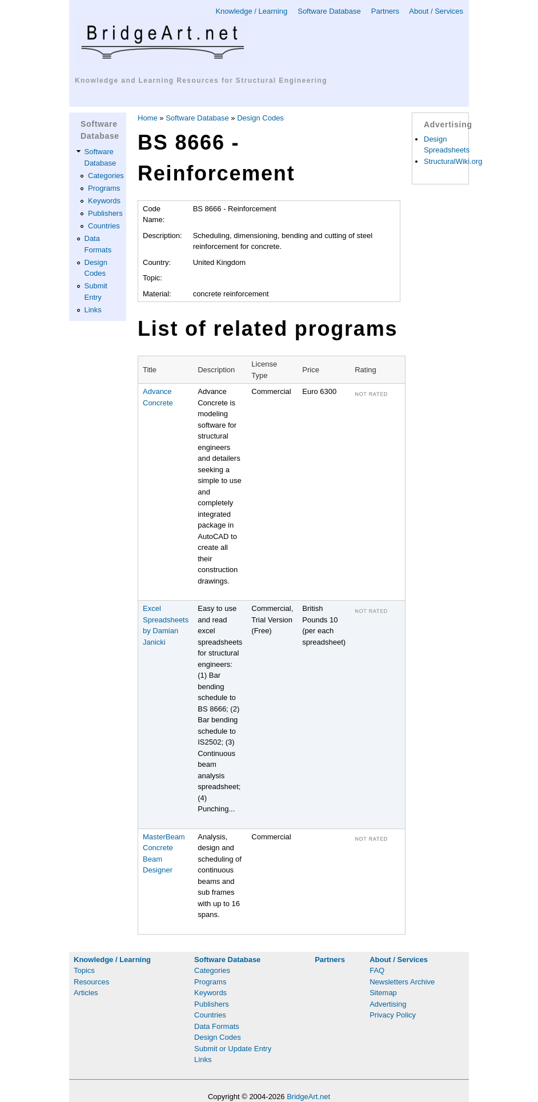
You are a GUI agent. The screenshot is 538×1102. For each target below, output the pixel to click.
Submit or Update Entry (232, 1048)
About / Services (436, 11)
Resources (91, 982)
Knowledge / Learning (251, 11)
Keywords (104, 200)
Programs (104, 188)
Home (148, 118)
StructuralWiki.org (453, 161)
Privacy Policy (393, 1015)
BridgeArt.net (308, 1096)
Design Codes (260, 118)
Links (93, 309)
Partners (385, 11)
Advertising (388, 1004)
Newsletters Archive (402, 982)
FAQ (377, 970)
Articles (86, 992)
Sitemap (383, 992)
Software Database (329, 11)
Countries (104, 226)
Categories (106, 175)
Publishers (105, 213)
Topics (84, 970)
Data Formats (216, 1026)
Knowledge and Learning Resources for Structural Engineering (201, 81)
